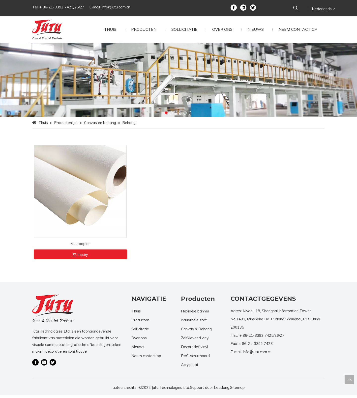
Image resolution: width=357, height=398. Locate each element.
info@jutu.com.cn (116, 7)
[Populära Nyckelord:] (295, 8)
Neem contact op (146, 358)
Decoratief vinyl (194, 349)
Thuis (136, 314)
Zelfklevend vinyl (195, 340)
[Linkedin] (243, 7)
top (349, 379)
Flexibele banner (195, 314)
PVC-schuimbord (195, 358)
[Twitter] (253, 7)
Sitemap (237, 390)
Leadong (221, 390)
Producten (140, 323)
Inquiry (80, 258)
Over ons (139, 340)
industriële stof (194, 323)
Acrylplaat (189, 367)
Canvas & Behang (196, 332)
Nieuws (137, 349)
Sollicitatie (140, 332)
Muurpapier (80, 246)
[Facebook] (234, 7)
